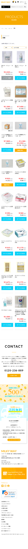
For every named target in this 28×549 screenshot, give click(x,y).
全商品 (6, 28)
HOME (2, 28)
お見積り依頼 (4, 513)
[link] (9, 498)
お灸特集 (3, 526)
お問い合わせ (4, 510)
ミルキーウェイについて (6, 522)
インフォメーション (5, 533)
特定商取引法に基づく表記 (7, 519)
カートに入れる (21, 78)
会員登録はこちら (5, 506)
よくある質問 (4, 515)
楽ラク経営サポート (5, 535)
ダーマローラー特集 (5, 531)
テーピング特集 (4, 528)
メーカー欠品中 (7, 78)
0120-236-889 (14, 372)
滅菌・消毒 (12, 28)
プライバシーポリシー (6, 517)
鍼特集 (2, 524)
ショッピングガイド (5, 508)
